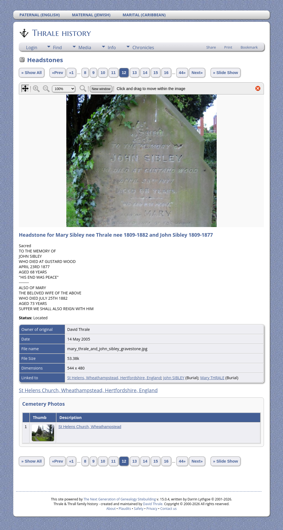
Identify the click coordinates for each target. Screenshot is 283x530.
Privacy (152, 508)
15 (155, 72)
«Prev (57, 72)
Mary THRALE (212, 377)
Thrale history (61, 32)
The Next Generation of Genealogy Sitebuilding (119, 499)
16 (166, 72)
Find (57, 47)
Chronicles (143, 47)
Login (31, 47)
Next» (197, 72)
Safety (138, 508)
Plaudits (125, 508)
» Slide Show (225, 72)
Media (84, 47)
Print (228, 47)
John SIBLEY (174, 377)
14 (145, 72)
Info (112, 47)
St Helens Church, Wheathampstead (89, 426)
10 (103, 72)
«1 (71, 72)
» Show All (31, 72)
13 (134, 72)
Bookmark (249, 47)
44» (182, 72)
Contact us (168, 508)
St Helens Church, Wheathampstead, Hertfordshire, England (88, 390)
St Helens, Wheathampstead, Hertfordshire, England (114, 377)
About (111, 508)
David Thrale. (152, 504)
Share (211, 47)
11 (113, 72)
